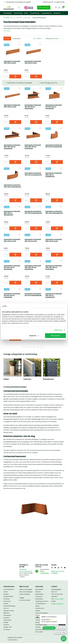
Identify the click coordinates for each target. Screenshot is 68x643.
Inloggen (21, 598)
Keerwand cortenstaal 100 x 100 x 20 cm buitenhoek (12, 146)
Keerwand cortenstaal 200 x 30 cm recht (33, 229)
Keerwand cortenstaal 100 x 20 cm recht (12, 62)
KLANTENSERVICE (8, 589)
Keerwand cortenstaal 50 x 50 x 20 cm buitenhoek (33, 101)
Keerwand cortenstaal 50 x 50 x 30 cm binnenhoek (54, 230)
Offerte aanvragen (44, 7)
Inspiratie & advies (8, 610)
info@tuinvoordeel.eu (57, 603)
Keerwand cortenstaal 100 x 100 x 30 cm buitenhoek (33, 258)
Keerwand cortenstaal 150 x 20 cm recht (33, 62)
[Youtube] (64, 568)
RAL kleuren (6, 629)
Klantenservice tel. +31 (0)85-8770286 (54, 2)
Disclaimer (6, 618)
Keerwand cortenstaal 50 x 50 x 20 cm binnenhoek (12, 101)
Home (12, 17)
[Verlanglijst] (59, 8)
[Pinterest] (61, 568)
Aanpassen (33, 335)
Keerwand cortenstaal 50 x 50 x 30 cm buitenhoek (54, 258)
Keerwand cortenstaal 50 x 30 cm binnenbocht (12, 285)
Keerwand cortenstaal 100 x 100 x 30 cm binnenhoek (12, 258)
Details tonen (58, 330)
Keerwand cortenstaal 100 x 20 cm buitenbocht (54, 146)
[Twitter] (55, 568)
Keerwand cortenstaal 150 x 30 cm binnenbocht (54, 286)
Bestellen (6, 594)
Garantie (5, 603)
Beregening (56, 13)
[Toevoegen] (15, 76)
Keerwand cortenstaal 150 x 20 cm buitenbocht (12, 174)
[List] (34, 38)
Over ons (6, 608)
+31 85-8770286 (58, 599)
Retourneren (7, 601)
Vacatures (6, 625)
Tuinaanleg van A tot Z (41, 601)
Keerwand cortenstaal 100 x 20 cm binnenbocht (33, 202)
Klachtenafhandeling (9, 606)
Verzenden (6, 599)
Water (26, 13)
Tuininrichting (18, 13)
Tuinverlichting (34, 13)
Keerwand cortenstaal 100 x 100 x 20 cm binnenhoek (54, 101)
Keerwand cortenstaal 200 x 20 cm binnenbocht (54, 175)
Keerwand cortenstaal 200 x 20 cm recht (54, 62)
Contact (5, 592)
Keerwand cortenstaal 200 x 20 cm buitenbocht (33, 175)
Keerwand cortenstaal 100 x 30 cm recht (54, 202)
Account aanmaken (24, 600)
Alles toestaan (55, 335)
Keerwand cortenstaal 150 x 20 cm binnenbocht (12, 202)
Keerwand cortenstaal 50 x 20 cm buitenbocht (33, 146)
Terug (6, 17)
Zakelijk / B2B (7, 627)
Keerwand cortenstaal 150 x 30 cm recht (12, 229)
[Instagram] (58, 568)
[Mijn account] (56, 8)
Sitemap (5, 622)
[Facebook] (52, 568)
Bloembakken (7, 13)
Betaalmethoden (8, 596)
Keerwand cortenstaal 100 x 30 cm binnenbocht (33, 286)
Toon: (38, 38)
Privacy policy (7, 620)
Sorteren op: (49, 38)
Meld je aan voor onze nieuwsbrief (57, 572)
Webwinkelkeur (44, 573)
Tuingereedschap (46, 13)
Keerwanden (28, 17)
